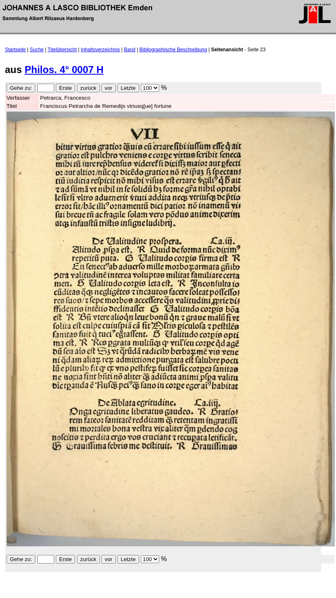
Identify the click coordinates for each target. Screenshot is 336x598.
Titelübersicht (62, 49)
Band (129, 49)
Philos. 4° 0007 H (64, 69)
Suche (37, 49)
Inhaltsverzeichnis (100, 49)
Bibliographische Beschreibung (173, 49)
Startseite (15, 49)
